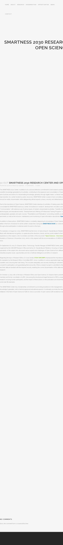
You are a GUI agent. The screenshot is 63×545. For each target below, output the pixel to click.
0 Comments (29, 185)
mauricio (21, 185)
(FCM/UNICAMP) (39, 257)
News (14, 185)
